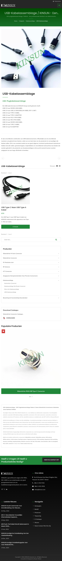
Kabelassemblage (30, 21)
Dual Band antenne (22, 439)
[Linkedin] (6, 489)
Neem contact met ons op (26, 443)
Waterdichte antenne (40, 437)
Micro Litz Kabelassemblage (11, 289)
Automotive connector (10, 283)
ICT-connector (7, 271)
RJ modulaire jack (8, 262)
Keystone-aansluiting (7, 441)
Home (15, 21)
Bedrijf (37, 509)
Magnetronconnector (31, 439)
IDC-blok (32, 441)
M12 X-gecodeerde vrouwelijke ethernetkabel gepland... (11, 516)
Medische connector (25, 441)
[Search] (26, 239)
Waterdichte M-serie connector (12, 253)
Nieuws (37, 522)
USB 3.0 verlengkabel (53, 441)
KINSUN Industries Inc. (31, 557)
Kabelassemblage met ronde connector (14, 286)
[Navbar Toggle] (59, 5)
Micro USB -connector (8, 443)
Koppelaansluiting (17, 441)
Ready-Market (37, 559)
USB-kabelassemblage (42, 21)
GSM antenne (49, 437)
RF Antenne (6, 267)
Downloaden (9, 318)
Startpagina (38, 506)
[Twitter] (4, 489)
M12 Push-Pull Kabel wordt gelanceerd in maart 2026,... (15, 525)
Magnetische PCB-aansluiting (50, 439)
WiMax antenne (6, 439)
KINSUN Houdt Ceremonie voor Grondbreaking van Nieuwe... (11, 507)
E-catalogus (38, 519)
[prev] (2, 158)
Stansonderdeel (44, 441)
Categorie (21, 21)
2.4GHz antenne (14, 439)
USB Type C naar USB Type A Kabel (13, 208)
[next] (59, 158)
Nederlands (58, 1)
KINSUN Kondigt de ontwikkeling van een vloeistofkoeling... (15, 534)
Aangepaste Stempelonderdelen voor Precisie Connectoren (20, 276)
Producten (38, 512)
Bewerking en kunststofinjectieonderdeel (15, 298)
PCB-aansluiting (40, 439)
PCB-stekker (37, 441)
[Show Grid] (57, 166)
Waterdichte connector (10, 258)
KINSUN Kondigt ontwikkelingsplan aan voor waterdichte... (14, 544)
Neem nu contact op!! (51, 460)
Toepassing (38, 516)
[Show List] (60, 166)
